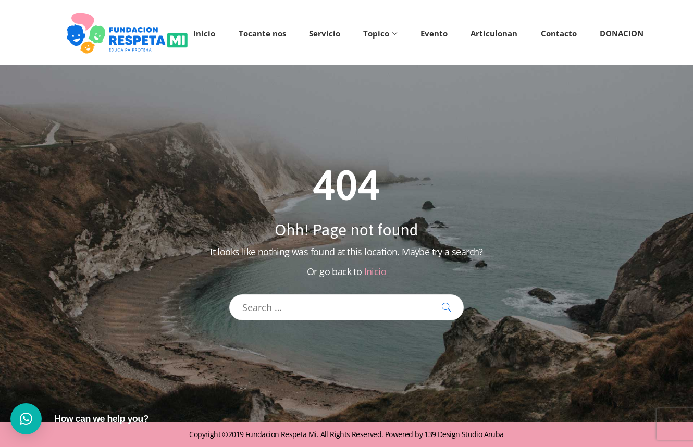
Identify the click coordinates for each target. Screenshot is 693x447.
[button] (26, 418)
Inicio (375, 271)
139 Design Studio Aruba (463, 434)
